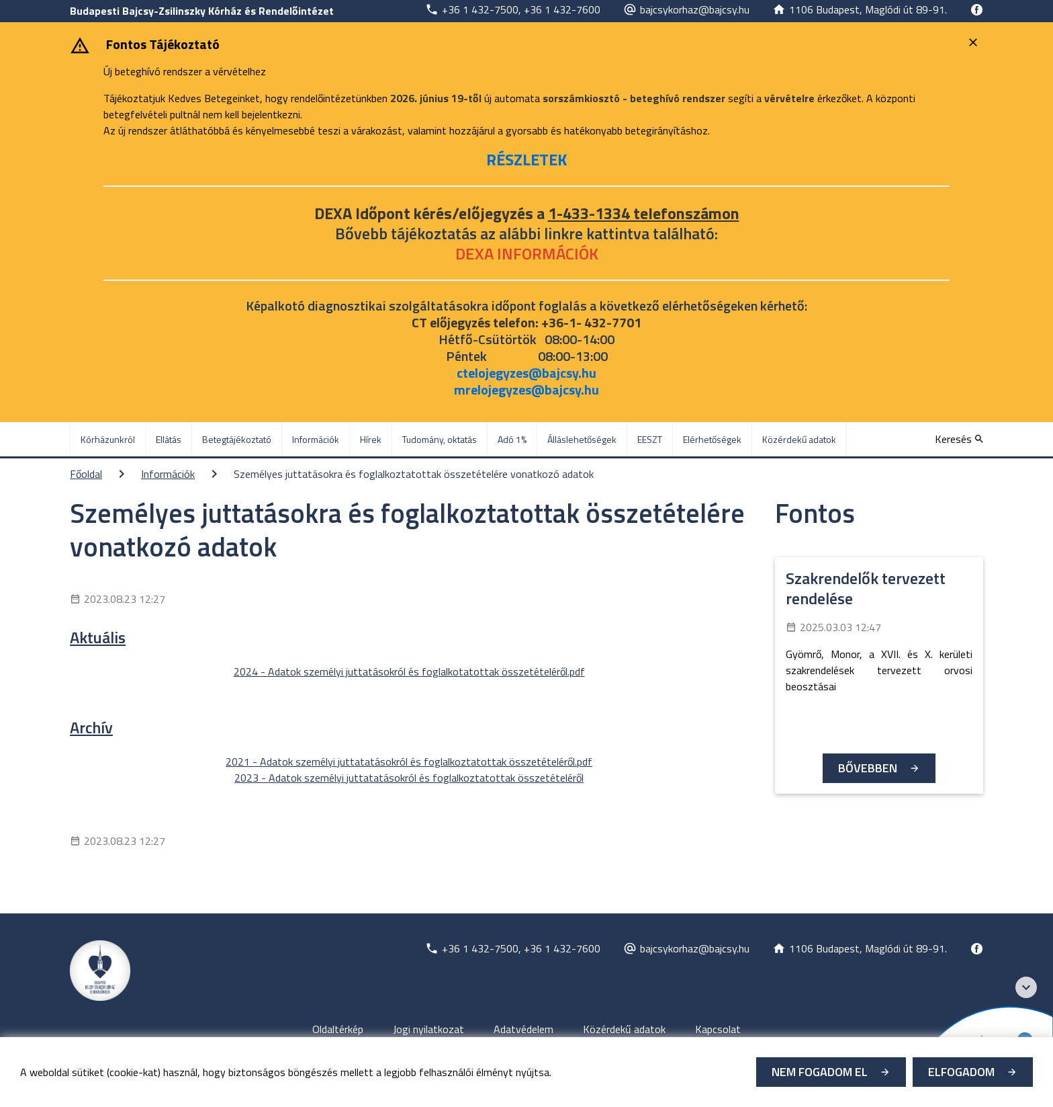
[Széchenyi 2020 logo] (1026, 987)
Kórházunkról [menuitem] (108, 439)
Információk (168, 474)
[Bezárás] (974, 42)
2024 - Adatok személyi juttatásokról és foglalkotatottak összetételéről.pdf (409, 671)
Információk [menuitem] (315, 439)
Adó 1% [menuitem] (512, 439)
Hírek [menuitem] (370, 439)
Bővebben (867, 768)
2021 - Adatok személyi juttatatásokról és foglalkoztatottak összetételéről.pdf (409, 761)
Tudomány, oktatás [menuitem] (439, 439)
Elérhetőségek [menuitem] (712, 439)
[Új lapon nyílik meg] (512, 9)
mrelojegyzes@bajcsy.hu (526, 389)
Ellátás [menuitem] (168, 439)
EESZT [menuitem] (649, 439)
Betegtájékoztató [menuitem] (236, 439)
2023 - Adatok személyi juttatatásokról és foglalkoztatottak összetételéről (409, 778)
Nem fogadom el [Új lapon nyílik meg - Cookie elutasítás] (820, 1072)
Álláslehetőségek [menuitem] (581, 439)
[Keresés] (959, 439)
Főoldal (86, 474)
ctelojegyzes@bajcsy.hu (526, 372)
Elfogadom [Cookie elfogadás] (961, 1072)
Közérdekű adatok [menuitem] (799, 439)
